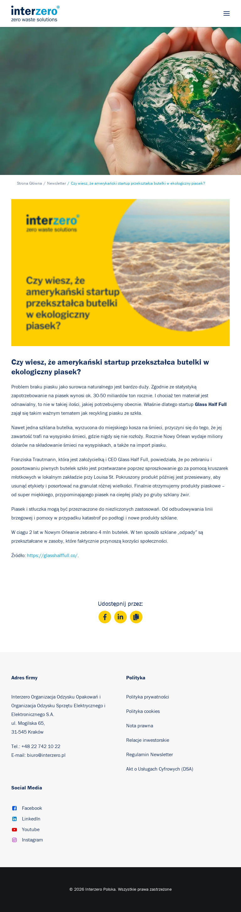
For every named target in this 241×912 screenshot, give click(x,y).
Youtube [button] (31, 829)
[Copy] (136, 617)
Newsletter (56, 184)
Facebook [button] (32, 808)
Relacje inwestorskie (147, 740)
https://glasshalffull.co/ (52, 555)
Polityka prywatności (147, 696)
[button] (226, 13)
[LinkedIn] (120, 617)
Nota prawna (139, 725)
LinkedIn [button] (31, 818)
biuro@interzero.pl (46, 755)
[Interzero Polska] (35, 13)
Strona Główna (29, 184)
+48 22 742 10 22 (40, 746)
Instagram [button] (32, 839)
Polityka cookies (143, 711)
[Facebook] (105, 617)
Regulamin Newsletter (150, 754)
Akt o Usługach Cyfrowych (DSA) (159, 769)
